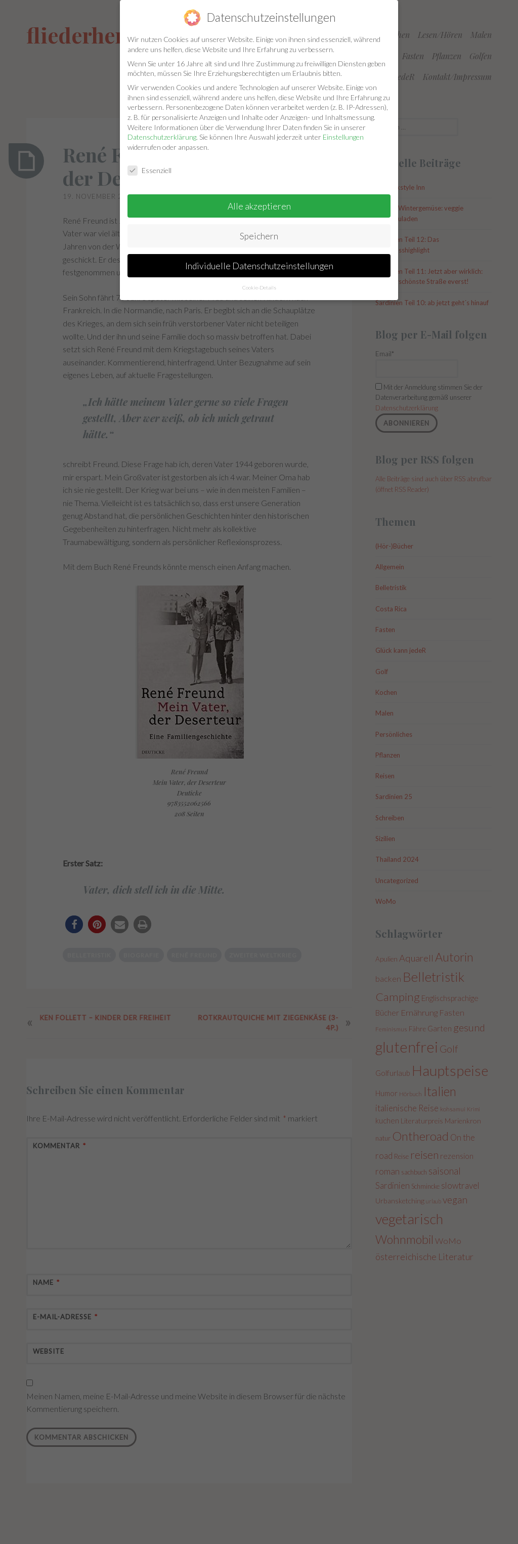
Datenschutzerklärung (161, 126)
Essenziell (149, 160)
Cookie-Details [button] (259, 277)
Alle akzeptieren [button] (259, 195)
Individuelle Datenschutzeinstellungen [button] (259, 255)
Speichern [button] (259, 225)
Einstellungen (343, 126)
